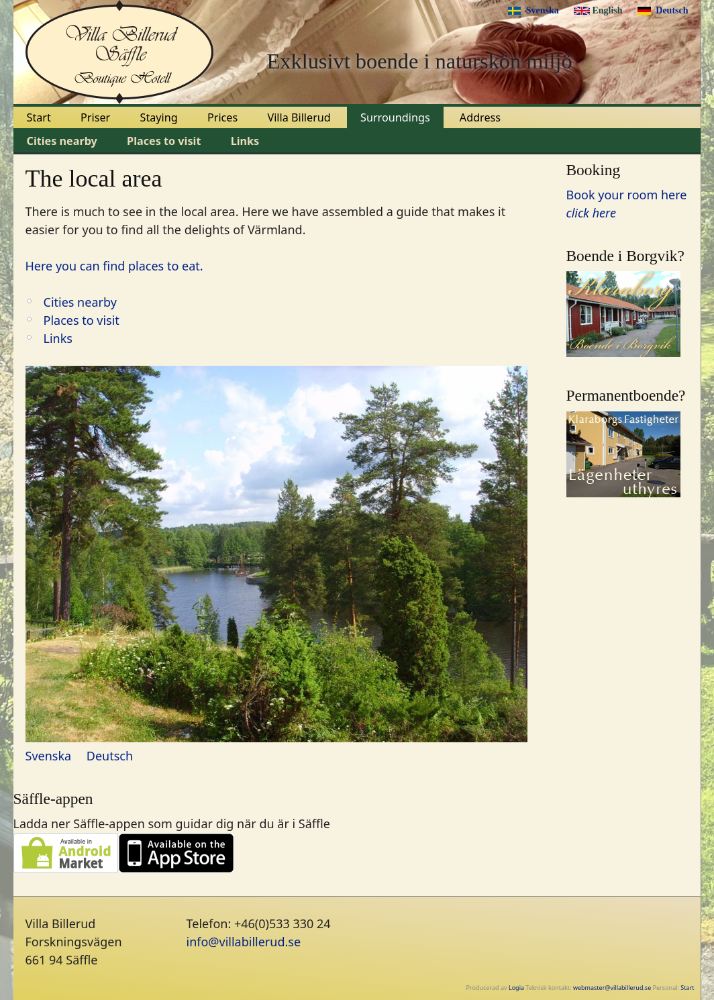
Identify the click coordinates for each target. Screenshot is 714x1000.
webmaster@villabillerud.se (612, 987)
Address (480, 117)
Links (245, 141)
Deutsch (672, 10)
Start (39, 117)
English (607, 10)
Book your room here (626, 195)
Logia (516, 987)
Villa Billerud (298, 117)
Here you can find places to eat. (114, 266)
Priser (95, 117)
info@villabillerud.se (244, 942)
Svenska (542, 10)
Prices (222, 117)
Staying (159, 117)
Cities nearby (62, 141)
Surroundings (395, 117)
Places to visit (164, 141)
